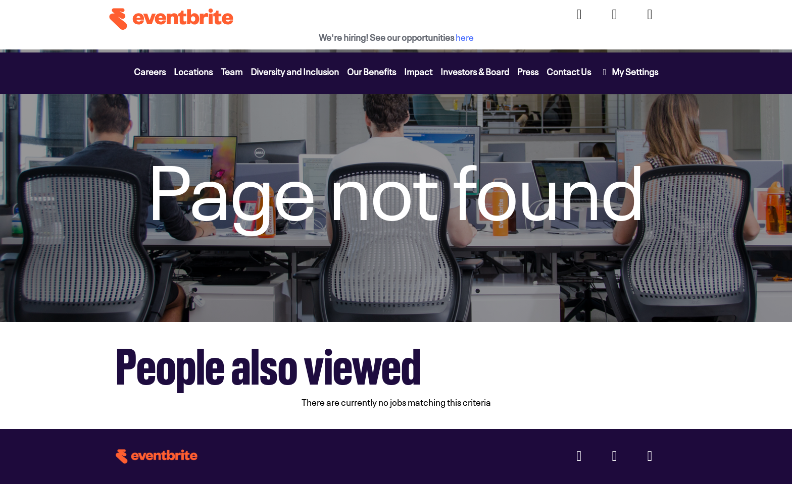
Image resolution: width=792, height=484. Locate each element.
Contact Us (569, 71)
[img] (396, 185)
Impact (418, 71)
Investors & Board (474, 71)
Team (231, 71)
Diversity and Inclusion (295, 71)
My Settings (629, 71)
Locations (193, 71)
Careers (150, 71)
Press (527, 71)
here (465, 36)
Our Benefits (371, 71)
